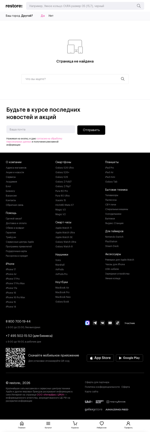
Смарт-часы (63, 222)
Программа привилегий (19, 246)
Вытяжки (110, 218)
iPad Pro (109, 168)
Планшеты (112, 162)
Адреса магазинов (16, 168)
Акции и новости (15, 172)
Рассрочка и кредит (17, 256)
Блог (8, 186)
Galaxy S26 (61, 177)
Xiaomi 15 (60, 200)
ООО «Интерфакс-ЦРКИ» (51, 395)
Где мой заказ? (14, 218)
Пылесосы (111, 200)
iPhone (10, 264)
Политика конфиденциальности (102, 387)
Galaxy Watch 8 (64, 246)
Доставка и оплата (16, 223)
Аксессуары (113, 254)
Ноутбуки (61, 282)
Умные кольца (112, 278)
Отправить (91, 130)
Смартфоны (63, 162)
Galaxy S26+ (62, 172)
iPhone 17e (11, 288)
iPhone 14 (11, 307)
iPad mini (110, 177)
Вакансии (11, 196)
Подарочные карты (16, 251)
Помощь (11, 213)
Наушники (61, 254)
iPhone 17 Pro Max (15, 283)
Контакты (11, 200)
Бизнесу (10, 191)
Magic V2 (60, 214)
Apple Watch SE (64, 237)
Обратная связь (14, 205)
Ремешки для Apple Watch (119, 260)
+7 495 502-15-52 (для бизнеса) (29, 335)
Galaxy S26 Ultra (64, 168)
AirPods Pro (61, 274)
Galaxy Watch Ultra (65, 242)
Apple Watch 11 (63, 228)
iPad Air (109, 172)
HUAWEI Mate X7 (64, 205)
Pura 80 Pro (61, 191)
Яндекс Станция (114, 223)
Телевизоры (111, 195)
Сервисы (11, 177)
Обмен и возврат (15, 228)
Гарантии (11, 232)
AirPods (59, 269)
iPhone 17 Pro (13, 279)
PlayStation (111, 241)
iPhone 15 (11, 302)
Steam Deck (112, 246)
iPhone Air (11, 274)
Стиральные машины (116, 209)
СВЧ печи (110, 204)
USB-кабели (112, 269)
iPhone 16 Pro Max (15, 297)
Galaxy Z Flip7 (63, 186)
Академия (11, 182)
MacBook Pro (62, 292)
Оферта (125, 387)
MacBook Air (62, 288)
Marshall (60, 265)
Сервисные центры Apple (20, 242)
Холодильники (113, 214)
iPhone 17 (11, 269)
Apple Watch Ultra (65, 232)
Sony (58, 260)
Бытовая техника (116, 190)
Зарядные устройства (117, 274)
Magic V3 (60, 210)
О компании (14, 162)
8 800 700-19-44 (18, 321)
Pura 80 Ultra (62, 196)
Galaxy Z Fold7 (63, 182)
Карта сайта (91, 391)
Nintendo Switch (114, 237)
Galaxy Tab (111, 182)
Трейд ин (11, 237)
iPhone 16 (11, 293)
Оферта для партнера (97, 382)
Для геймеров (114, 231)
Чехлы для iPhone (115, 264)
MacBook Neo (63, 297)
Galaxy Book (62, 302)
